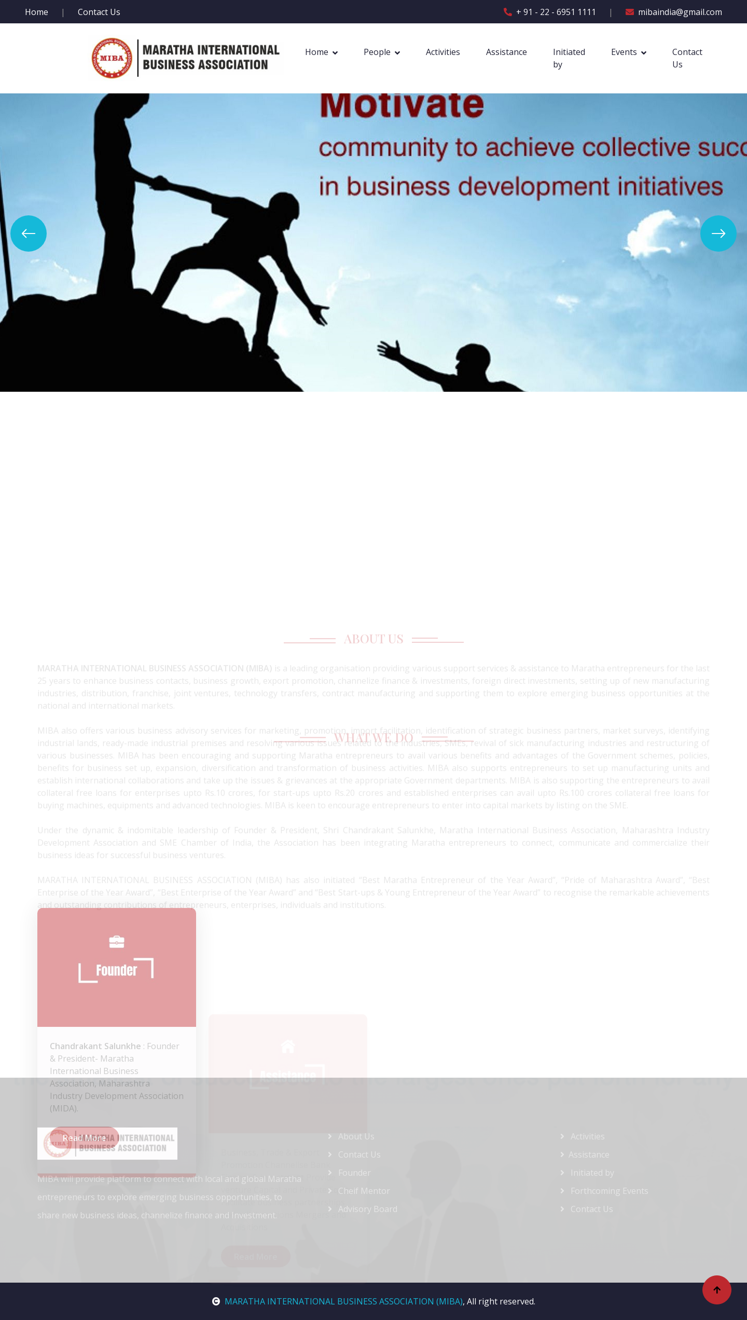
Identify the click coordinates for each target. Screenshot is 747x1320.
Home (36, 12)
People (377, 52)
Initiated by (569, 58)
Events (624, 52)
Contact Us (99, 12)
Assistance (506, 52)
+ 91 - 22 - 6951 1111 (550, 12)
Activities (443, 52)
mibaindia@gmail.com (674, 12)
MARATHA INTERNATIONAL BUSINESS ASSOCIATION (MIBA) (337, 1301)
